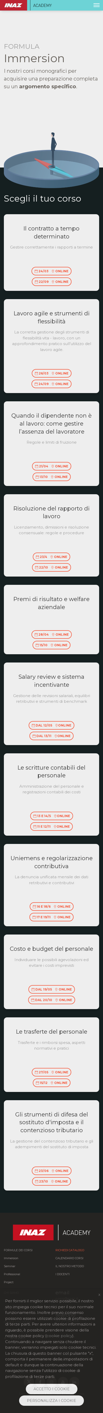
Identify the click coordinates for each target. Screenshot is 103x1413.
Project (8, 1282)
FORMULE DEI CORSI (18, 1250)
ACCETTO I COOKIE (52, 1389)
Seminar (9, 1266)
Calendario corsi (69, 1258)
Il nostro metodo (70, 1266)
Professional (12, 1274)
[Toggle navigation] (96, 5)
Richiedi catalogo (70, 1250)
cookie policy (59, 1335)
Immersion (11, 1258)
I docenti (63, 1274)
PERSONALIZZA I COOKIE (51, 1400)
